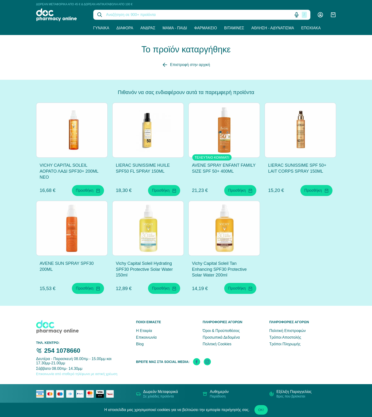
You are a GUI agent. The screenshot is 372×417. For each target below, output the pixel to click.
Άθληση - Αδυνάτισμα (272, 28)
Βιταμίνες (234, 28)
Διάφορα (124, 28)
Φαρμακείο (205, 28)
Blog (140, 344)
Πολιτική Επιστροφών (287, 331)
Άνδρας (147, 28)
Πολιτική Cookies (217, 344)
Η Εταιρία (144, 331)
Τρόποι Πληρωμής (284, 344)
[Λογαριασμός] (320, 15)
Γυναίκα (101, 28)
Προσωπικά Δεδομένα (221, 337)
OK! (261, 410)
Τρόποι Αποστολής (285, 337)
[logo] (61, 14)
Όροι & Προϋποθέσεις (221, 331)
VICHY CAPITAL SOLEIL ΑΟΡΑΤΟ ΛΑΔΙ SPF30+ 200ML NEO (69, 171)
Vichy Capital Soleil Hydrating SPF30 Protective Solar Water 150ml (144, 269)
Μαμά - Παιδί (175, 28)
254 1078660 (62, 350)
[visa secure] (101, 394)
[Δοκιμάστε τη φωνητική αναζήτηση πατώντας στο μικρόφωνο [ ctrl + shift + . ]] (296, 15)
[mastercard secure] (91, 394)
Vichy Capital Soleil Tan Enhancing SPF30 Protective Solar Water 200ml (219, 269)
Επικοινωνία (146, 337)
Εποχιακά (311, 28)
